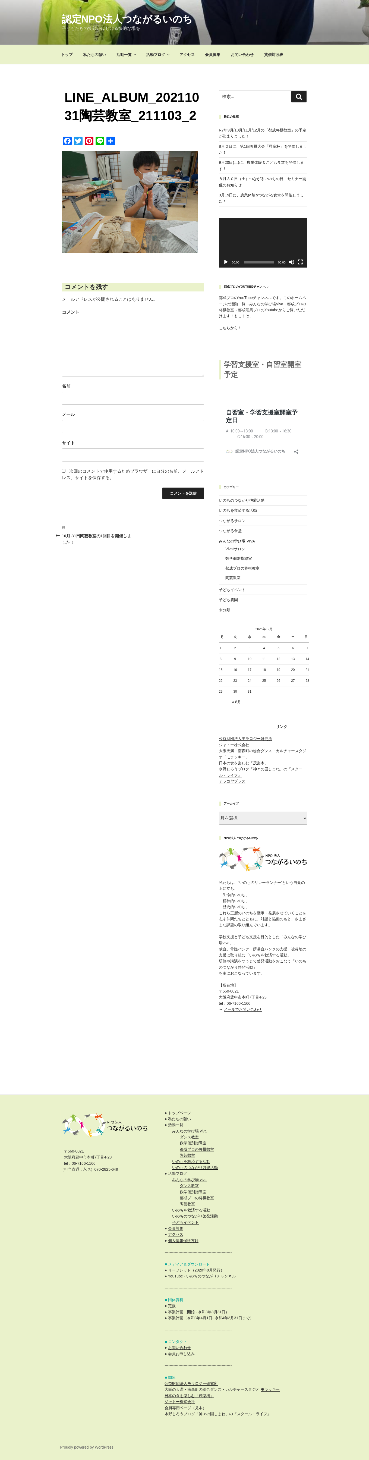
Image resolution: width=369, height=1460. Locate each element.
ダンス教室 (189, 1137)
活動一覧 (126, 54)
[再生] (226, 262)
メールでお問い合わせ (243, 1009)
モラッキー (270, 1389)
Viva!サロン (235, 549)
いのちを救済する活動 (238, 510)
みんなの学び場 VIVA (237, 541)
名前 (66, 386)
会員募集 (212, 54)
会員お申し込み (181, 1354)
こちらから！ (230, 328)
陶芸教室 (233, 578)
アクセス (187, 54)
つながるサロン (232, 521)
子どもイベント (232, 590)
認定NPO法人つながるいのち (127, 19)
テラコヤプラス (232, 781)
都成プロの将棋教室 (242, 568)
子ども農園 (228, 600)
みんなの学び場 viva (189, 1131)
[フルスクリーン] (300, 262)
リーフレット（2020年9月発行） (196, 1270)
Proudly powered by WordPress (87, 1447)
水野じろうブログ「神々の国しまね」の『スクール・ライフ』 (218, 1414)
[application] (263, 243)
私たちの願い (94, 54)
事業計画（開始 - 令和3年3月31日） (198, 1312)
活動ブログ (158, 54)
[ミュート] (291, 262)
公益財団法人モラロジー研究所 (245, 738)
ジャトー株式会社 (234, 745)
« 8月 (236, 702)
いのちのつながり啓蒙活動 (241, 500)
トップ (66, 54)
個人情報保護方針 (183, 1240)
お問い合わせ (242, 54)
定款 (172, 1306)
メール (68, 414)
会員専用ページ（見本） (185, 1408)
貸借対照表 (273, 54)
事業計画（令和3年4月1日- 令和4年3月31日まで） (211, 1318)
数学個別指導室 (238, 558)
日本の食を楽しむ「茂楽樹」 (189, 1395)
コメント (70, 312)
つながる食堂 (230, 531)
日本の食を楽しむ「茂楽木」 (243, 763)
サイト (68, 443)
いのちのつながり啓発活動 (195, 1167)
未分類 (224, 610)
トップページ (179, 1113)
